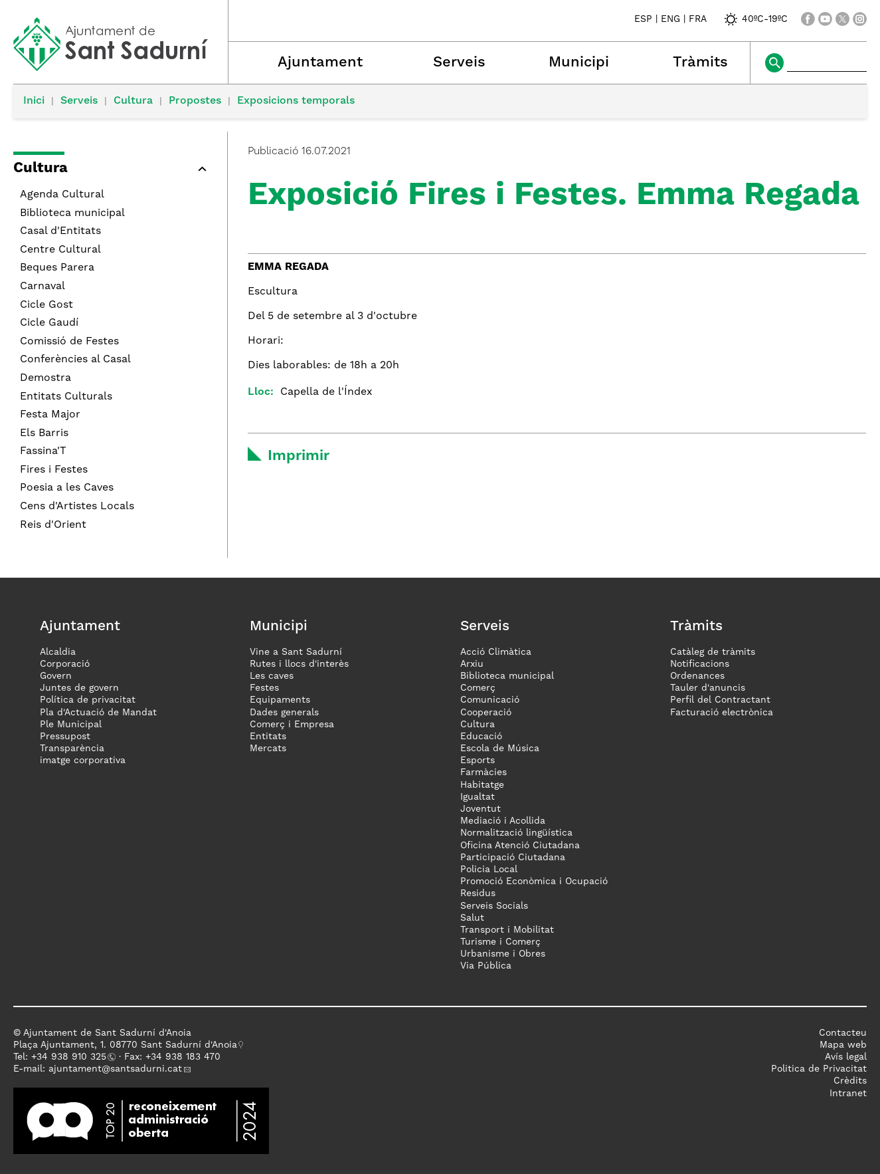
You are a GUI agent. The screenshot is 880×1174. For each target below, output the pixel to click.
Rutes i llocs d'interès (299, 664)
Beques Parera (57, 268)
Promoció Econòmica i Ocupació (534, 881)
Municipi (579, 62)
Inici (33, 101)
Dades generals (284, 712)
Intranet (848, 1093)
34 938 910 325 (71, 1057)
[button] (113, 170)
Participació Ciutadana (512, 857)
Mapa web (843, 1045)
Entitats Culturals (66, 397)
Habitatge (482, 785)
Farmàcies (483, 772)
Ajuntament (320, 62)
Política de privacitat (87, 700)
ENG (670, 19)
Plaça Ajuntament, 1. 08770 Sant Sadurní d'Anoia (125, 1045)
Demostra (45, 378)
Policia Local (488, 869)
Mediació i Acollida (502, 821)
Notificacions (699, 664)
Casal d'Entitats (60, 231)
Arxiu (472, 664)
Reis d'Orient (53, 525)
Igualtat (477, 797)
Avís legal (846, 1057)
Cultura (133, 101)
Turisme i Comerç (500, 942)
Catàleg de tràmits (712, 652)
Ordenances (697, 676)
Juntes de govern (79, 688)
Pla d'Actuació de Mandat (98, 712)
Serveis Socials (494, 906)
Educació (481, 736)
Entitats (268, 736)
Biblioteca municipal (72, 213)
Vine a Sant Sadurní (296, 652)
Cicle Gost (46, 305)
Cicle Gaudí (49, 323)
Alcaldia (58, 652)
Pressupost (65, 736)
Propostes (195, 101)
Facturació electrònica (721, 712)
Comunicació (489, 700)
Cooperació (485, 712)
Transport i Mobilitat (507, 930)
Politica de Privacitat (819, 1069)
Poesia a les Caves (67, 488)
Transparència (72, 748)
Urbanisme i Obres (502, 954)
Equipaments (280, 700)
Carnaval (42, 286)
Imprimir (298, 456)
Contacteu (843, 1033)
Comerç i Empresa (292, 724)
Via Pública (485, 966)
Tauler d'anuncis (707, 688)
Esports (477, 760)
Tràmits (700, 62)
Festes (264, 688)
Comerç (477, 688)
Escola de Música (499, 748)
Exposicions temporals (296, 101)
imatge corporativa (83, 760)
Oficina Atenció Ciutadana (520, 845)
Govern (56, 676)
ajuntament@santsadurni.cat (115, 1069)
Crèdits (850, 1081)
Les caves (272, 676)
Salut (472, 918)
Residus (477, 893)
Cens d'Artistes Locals (77, 506)
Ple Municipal (71, 724)
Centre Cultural (60, 250)
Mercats (268, 748)
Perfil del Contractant (720, 700)
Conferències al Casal (75, 359)
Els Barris (44, 433)
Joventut (480, 809)
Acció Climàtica (495, 652)
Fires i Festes (54, 470)
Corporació (65, 664)
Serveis (459, 62)
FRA (698, 19)
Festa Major (50, 415)
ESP (643, 19)
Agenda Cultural (62, 194)
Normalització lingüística (516, 833)
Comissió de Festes (69, 341)
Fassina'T (43, 451)
